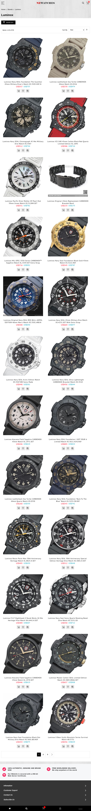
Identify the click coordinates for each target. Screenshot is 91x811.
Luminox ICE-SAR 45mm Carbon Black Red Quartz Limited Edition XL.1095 (68, 142)
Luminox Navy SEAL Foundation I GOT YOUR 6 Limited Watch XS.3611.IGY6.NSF (68, 440)
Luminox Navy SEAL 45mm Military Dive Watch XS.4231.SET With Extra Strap (68, 321)
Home (3, 9)
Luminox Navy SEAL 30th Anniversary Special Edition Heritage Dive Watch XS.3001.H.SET (68, 559)
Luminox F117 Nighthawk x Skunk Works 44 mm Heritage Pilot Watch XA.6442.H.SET (23, 619)
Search (83, 3)
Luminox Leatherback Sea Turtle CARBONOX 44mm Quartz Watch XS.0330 (23, 500)
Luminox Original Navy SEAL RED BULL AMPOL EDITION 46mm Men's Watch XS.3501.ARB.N (23, 321)
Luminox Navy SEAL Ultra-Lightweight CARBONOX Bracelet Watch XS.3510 (68, 381)
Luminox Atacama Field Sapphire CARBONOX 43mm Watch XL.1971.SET (23, 440)
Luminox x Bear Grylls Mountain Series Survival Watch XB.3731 (68, 738)
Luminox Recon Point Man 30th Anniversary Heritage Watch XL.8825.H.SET (23, 559)
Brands (10, 9)
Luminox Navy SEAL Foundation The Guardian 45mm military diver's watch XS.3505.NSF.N (23, 83)
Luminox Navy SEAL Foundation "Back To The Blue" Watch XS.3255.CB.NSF (68, 500)
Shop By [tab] (10, 22)
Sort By (64, 30)
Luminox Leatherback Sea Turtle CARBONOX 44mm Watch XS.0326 (68, 83)
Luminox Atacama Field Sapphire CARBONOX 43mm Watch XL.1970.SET (23, 679)
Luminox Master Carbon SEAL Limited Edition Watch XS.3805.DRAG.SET (68, 679)
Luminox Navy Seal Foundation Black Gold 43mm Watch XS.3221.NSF (67, 262)
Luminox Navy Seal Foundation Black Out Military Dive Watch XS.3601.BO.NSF (23, 738)
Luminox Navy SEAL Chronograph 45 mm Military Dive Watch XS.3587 (23, 142)
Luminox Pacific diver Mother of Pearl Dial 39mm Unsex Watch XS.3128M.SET (23, 202)
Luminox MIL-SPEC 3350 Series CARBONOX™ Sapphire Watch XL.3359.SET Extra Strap (23, 262)
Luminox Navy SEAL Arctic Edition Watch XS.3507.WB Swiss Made (23, 381)
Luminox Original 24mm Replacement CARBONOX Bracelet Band (67, 202)
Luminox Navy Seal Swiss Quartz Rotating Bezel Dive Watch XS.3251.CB (68, 619)
